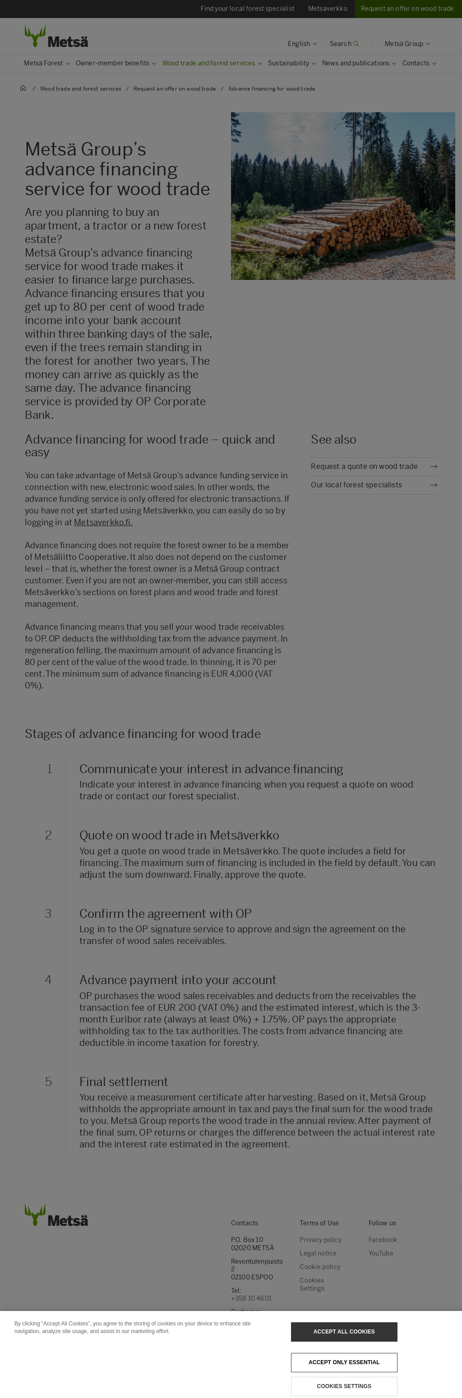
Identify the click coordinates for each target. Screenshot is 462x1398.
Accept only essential (344, 1369)
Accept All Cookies (344, 1339)
